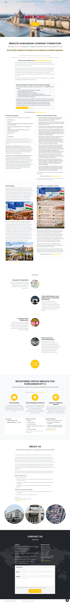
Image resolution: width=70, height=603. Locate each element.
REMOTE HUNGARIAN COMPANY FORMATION (27, 2)
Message (18, 576)
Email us (31, 107)
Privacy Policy (25, 601)
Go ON (35, 24)
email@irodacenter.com (43, 60)
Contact (63, 2)
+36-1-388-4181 (47, 560)
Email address (19, 567)
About (57, 2)
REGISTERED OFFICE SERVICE (47, 2)
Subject (17, 571)
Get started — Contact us (22, 107)
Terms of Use (31, 601)
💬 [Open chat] (67, 600)
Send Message (35, 591)
